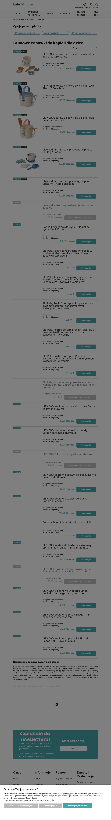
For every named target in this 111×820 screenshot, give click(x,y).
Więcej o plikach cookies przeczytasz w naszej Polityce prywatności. (29, 800)
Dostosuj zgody (50, 806)
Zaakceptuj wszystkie (77, 806)
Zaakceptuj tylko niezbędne (21, 806)
